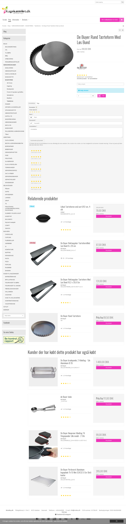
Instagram (67, 514)
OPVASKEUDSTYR (10, 110)
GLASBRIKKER (9, 161)
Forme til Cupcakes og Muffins (15, 92)
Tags (38, 103)
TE (6, 203)
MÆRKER (6, 310)
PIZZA (7, 261)
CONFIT (7, 225)
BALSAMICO (8, 219)
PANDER (7, 104)
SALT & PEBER (9, 173)
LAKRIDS (7, 197)
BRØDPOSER (9, 149)
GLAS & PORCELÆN (11, 164)
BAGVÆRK (6, 231)
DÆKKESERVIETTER (11, 152)
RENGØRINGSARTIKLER (12, 62)
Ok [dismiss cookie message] (116, 521)
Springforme (10, 95)
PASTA (7, 258)
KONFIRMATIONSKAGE (12, 300)
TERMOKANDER (10, 167)
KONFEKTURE (9, 249)
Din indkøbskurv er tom (113, 20)
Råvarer (7, 188)
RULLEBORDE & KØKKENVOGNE (14, 131)
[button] (120, 30)
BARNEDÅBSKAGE (10, 276)
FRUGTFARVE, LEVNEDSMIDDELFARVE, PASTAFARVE (12, 208)
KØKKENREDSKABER (9, 65)
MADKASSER (9, 128)
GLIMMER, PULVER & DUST (13, 213)
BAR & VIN (8, 125)
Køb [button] (100, 95)
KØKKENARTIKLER (10, 71)
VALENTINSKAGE (10, 304)
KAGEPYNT (8, 216)
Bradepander (10, 89)
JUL (6, 50)
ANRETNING (7, 137)
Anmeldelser (32, 103)
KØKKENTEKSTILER (11, 113)
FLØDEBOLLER (9, 240)
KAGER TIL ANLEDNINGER (11, 273)
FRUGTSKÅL (9, 158)
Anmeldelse (33, 126)
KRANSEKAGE (9, 255)
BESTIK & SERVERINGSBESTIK (14, 143)
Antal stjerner (33, 110)
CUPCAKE (8, 237)
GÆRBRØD (8, 243)
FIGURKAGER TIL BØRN (12, 282)
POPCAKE (8, 264)
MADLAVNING (9, 68)
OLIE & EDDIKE (9, 140)
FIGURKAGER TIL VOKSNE (13, 285)
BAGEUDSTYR (9, 77)
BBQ (6, 56)
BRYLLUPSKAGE (10, 279)
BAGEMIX (8, 270)
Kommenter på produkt (37, 140)
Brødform (9, 98)
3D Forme (9, 83)
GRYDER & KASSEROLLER (13, 107)
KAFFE (7, 191)
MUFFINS (8, 252)
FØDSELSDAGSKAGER (12, 288)
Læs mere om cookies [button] (60, 521)
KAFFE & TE (8, 116)
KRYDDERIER (9, 194)
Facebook (59, 514)
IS (5, 246)
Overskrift (32, 120)
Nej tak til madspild (10, 222)
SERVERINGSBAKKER (11, 176)
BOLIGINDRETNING (10, 47)
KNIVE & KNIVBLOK (10, 74)
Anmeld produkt (82, 78)
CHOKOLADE (9, 234)
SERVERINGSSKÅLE (11, 170)
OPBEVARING (9, 59)
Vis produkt (109, 216)
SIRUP (7, 200)
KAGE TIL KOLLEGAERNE (12, 298)
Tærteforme (10, 101)
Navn (31, 114)
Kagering (9, 86)
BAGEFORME (9, 80)
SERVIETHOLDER (10, 179)
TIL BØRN (8, 53)
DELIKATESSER (8, 185)
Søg (122, 2)
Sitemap (64, 512)
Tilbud (6, 134)
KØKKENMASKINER (11, 122)
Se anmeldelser (92, 78)
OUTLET (5, 307)
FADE (6, 155)
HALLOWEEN (9, 291)
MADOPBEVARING (10, 119)
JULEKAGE (8, 294)
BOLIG (5, 44)
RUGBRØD (8, 267)
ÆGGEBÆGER (9, 182)
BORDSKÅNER (9, 146)
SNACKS (7, 228)
